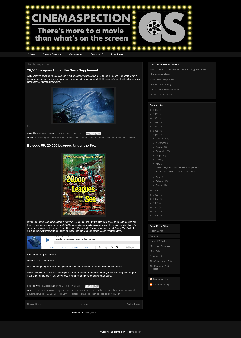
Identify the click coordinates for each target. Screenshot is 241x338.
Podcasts (73, 294)
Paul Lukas (50, 294)
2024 (156, 118)
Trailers (131, 137)
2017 (156, 199)
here (53, 254)
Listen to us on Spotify (160, 84)
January (160, 185)
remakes (111, 137)
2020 (156, 135)
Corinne (100, 290)
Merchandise (76, 54)
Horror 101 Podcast (159, 241)
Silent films (121, 137)
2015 (156, 207)
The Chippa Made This (161, 261)
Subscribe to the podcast (162, 79)
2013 (156, 215)
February (160, 181)
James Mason (125, 290)
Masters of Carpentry (160, 246)
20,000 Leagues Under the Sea (112, 79)
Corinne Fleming (161, 284)
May (158, 164)
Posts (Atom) (90, 312)
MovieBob (155, 251)
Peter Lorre (62, 294)
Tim (118, 294)
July (158, 159)
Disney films (111, 290)
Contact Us (97, 54)
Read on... (32, 126)
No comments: (74, 133)
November (161, 143)
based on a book (88, 290)
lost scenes (100, 137)
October (160, 147)
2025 (156, 114)
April (158, 177)
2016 (156, 203)
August (159, 155)
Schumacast (156, 256)
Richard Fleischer (87, 294)
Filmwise (154, 236)
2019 (156, 190)
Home (31, 54)
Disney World (87, 137)
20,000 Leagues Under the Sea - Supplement (62, 70)
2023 (156, 122)
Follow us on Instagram (161, 94)
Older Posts (133, 304)
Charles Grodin (72, 137)
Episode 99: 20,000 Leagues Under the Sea (61, 145)
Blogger (136, 332)
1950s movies (41, 290)
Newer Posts (34, 304)
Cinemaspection (160, 279)
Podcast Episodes (51, 54)
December (161, 138)
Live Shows (117, 54)
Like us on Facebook (160, 74)
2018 (156, 195)
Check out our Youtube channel (165, 89)
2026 (156, 110)
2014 (156, 211)
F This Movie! (156, 231)
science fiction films (106, 294)
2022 (156, 126)
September (161, 151)
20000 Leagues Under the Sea (49, 137)
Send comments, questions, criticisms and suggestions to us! (179, 69)
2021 (156, 131)
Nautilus (40, 294)
